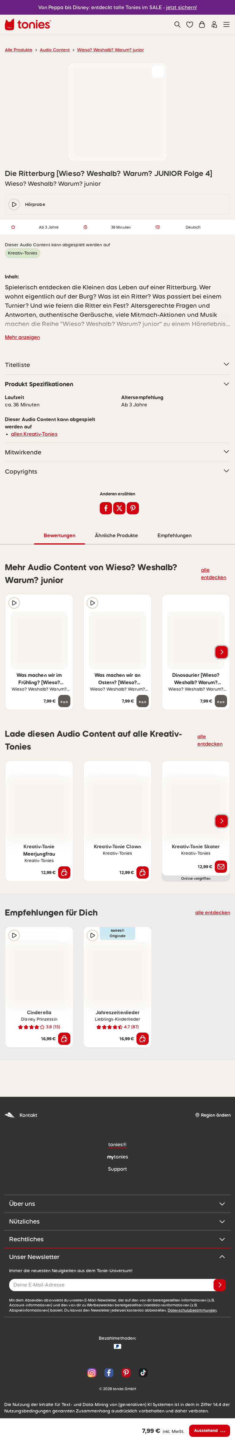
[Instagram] (91, 1372)
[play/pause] (14, 204)
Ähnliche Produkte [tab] (115, 535)
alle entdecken (215, 573)
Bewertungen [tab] (59, 535)
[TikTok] (142, 1372)
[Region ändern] (213, 1114)
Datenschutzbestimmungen (122, 1310)
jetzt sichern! (178, 7)
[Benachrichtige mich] (221, 866)
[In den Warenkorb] (64, 872)
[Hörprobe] (14, 603)
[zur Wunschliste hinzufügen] (158, 71)
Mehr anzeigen (21, 337)
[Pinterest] (126, 1372)
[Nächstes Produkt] (221, 652)
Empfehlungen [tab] (174, 535)
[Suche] (177, 24)
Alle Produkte (17, 49)
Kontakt (20, 1115)
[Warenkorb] (202, 24)
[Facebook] (109, 1372)
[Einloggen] (214, 24)
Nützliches (117, 1221)
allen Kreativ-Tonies (32, 433)
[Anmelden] (220, 1285)
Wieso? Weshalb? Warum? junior (104, 49)
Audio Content (51, 49)
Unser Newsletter (117, 1256)
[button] (189, 24)
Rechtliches (117, 1239)
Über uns (117, 1203)
